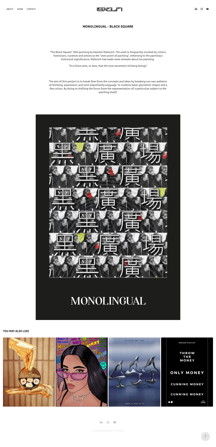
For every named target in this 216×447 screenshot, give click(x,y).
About (9, 8)
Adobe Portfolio (114, 430)
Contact (31, 8)
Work (20, 8)
